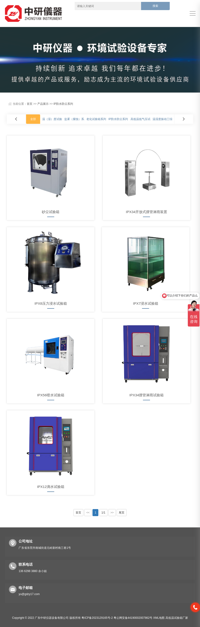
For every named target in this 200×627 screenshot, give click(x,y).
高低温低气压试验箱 (143, 119)
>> (112, 512)
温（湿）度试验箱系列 (56, 119)
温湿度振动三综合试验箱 (168, 119)
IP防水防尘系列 (63, 103)
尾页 (121, 512)
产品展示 (43, 103)
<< (88, 512)
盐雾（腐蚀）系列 (75, 119)
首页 (29, 103)
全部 (33, 119)
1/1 (103, 512)
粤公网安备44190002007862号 (133, 617)
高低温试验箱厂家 (176, 617)
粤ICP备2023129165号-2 (97, 617)
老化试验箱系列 (96, 119)
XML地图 (159, 617)
